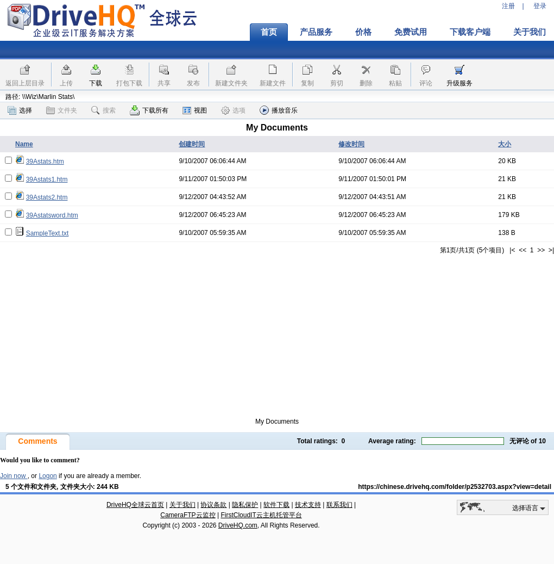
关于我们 (182, 505)
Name (24, 144)
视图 (194, 110)
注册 (508, 6)
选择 (20, 110)
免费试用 (410, 32)
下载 (95, 83)
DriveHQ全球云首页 (135, 505)
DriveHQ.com (237, 525)
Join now (14, 476)
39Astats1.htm (47, 179)
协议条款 (213, 505)
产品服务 (316, 32)
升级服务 (459, 83)
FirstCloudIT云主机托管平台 (261, 515)
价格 (363, 32)
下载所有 (149, 110)
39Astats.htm (45, 161)
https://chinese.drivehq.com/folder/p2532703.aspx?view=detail (454, 487)
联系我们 (339, 505)
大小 (504, 144)
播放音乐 (279, 110)
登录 (539, 6)
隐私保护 (245, 505)
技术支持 (308, 505)
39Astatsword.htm (52, 215)
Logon (47, 476)
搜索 (103, 110)
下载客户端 (470, 32)
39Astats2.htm (47, 197)
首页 (269, 32)
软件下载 (276, 505)
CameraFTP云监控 (187, 515)
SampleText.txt (47, 233)
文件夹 (61, 110)
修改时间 (351, 144)
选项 (233, 110)
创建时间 (192, 144)
